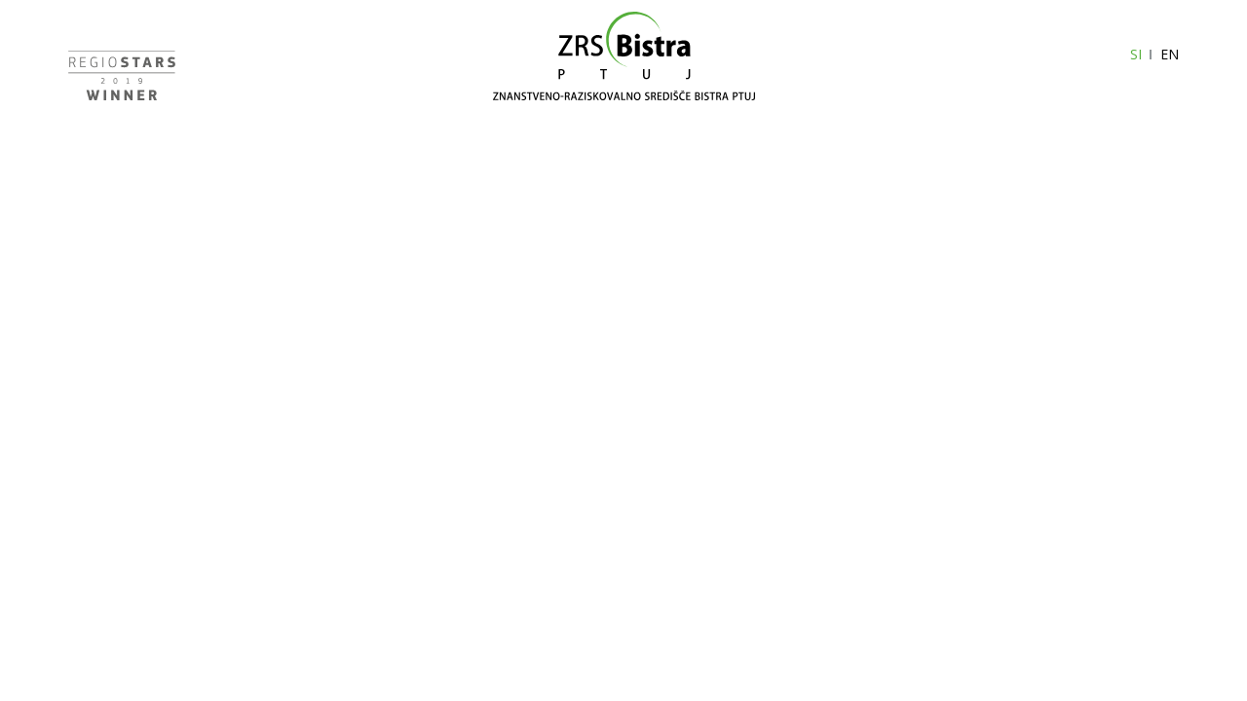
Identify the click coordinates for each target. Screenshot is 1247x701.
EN (1169, 54)
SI (1136, 54)
